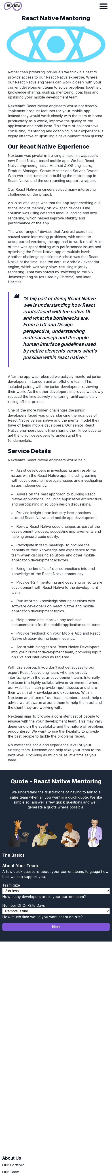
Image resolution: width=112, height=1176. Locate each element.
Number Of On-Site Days (23, 905)
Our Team (10, 1172)
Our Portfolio (13, 1165)
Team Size (11, 885)
